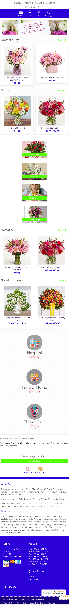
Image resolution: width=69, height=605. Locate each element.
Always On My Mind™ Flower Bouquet (17, 268)
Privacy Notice (22, 604)
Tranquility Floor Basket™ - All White (17, 319)
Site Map (52, 604)
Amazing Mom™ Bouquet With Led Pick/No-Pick (17, 78)
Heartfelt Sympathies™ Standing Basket (51, 319)
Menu (21, 15)
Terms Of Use (9, 604)
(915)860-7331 (34, 7)
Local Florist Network (38, 604)
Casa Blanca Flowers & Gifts (34, 3)
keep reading (11, 446)
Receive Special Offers (34, 456)
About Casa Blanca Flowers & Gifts (18, 439)
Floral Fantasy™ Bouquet (51, 128)
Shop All (63, 40)
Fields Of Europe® (17, 128)
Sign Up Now (34, 462)
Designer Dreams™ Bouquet (52, 77)
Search (48, 16)
